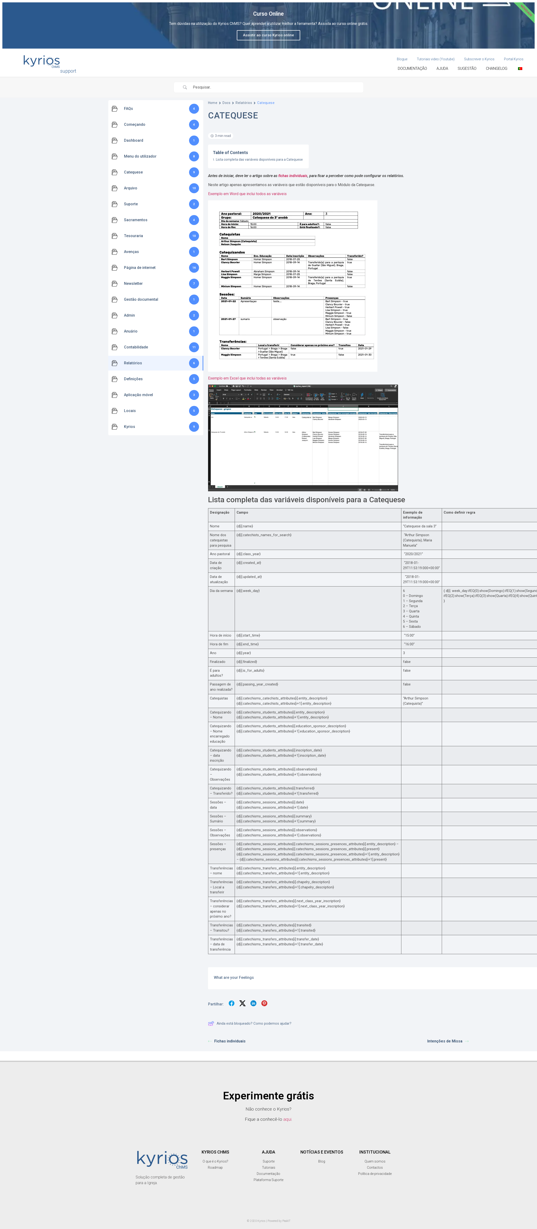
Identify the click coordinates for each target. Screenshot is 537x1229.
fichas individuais (292, 176)
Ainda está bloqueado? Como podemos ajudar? (249, 1023)
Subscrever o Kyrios (479, 59)
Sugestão (467, 68)
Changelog (496, 68)
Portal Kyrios (513, 59)
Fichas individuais (227, 1041)
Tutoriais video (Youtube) (436, 59)
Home (213, 103)
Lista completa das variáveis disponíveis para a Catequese (259, 159)
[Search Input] (274, 87)
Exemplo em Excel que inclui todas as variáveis (247, 378)
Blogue (402, 59)
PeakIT (286, 1221)
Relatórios (244, 103)
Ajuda (442, 68)
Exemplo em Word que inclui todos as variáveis (247, 194)
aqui (287, 1119)
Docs (226, 103)
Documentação (412, 68)
